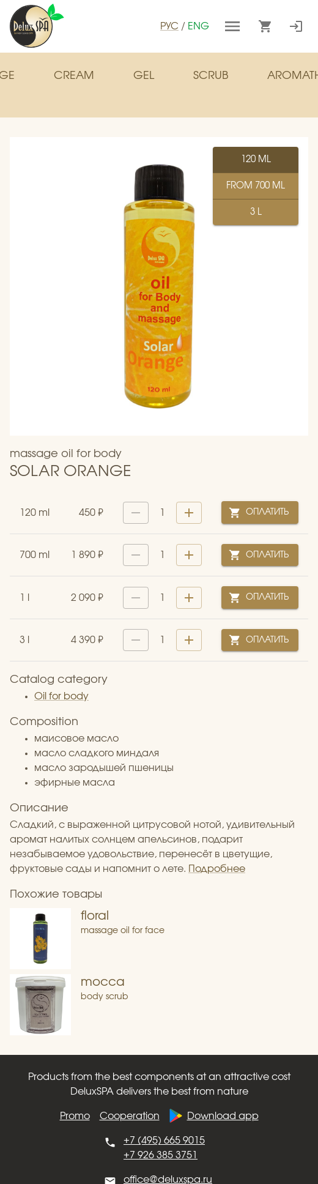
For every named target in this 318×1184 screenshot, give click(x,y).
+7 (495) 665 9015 (164, 1140)
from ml (255, 186)
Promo (75, 1116)
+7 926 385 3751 (161, 1155)
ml (255, 160)
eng (198, 26)
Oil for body (61, 696)
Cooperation (130, 1116)
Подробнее (216, 869)
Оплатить (259, 512)
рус (169, 26)
